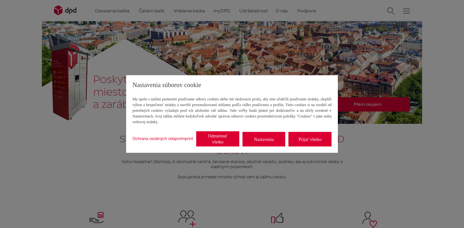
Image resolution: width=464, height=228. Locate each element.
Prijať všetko (310, 139)
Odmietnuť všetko (218, 139)
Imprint (186, 138)
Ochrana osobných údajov (156, 138)
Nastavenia (264, 139)
